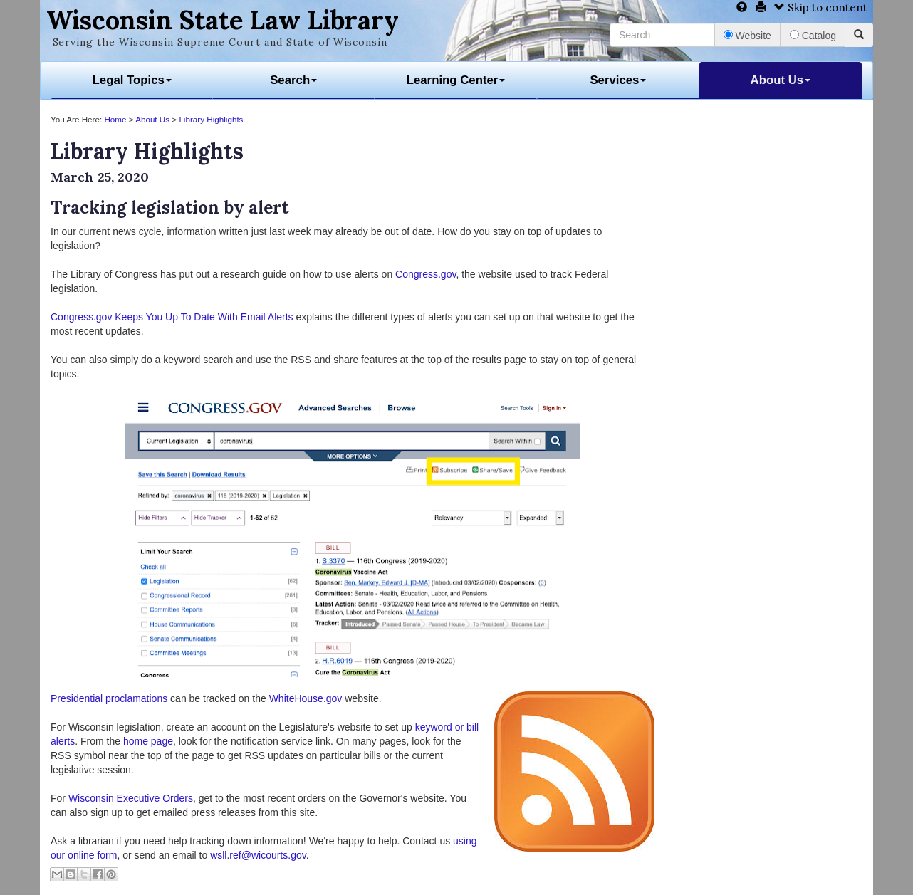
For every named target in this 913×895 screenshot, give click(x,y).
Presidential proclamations (109, 698)
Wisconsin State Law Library (222, 20)
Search (293, 80)
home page (148, 741)
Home (115, 119)
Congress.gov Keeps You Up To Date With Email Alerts (172, 317)
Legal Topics (132, 80)
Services (618, 80)
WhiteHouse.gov (306, 698)
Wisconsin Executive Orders (130, 798)
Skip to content (820, 7)
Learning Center (456, 80)
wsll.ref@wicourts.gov (258, 855)
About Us (781, 80)
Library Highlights (211, 119)
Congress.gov (425, 274)
